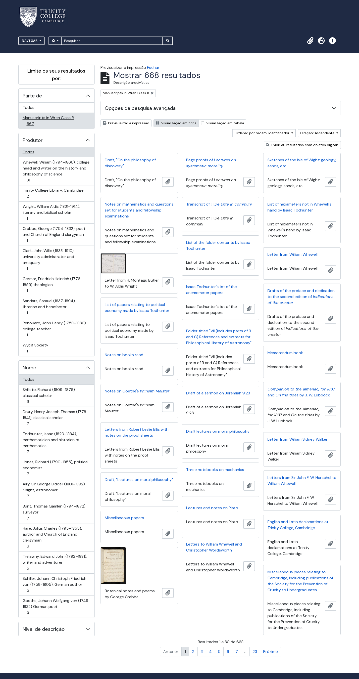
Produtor (33, 140)
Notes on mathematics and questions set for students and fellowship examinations (139, 210)
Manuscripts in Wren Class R (48, 121)
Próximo (270, 651)
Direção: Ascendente (317, 133)
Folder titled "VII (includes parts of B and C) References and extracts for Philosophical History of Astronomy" (219, 336)
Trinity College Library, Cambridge (53, 193)
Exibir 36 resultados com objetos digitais (302, 145)
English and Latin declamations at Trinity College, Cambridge (297, 524)
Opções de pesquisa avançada (140, 108)
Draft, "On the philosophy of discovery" (130, 163)
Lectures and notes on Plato (212, 507)
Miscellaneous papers (124, 517)
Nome (29, 367)
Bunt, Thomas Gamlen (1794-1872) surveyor (54, 512)
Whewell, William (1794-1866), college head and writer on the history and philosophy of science (56, 171)
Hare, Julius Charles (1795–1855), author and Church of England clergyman (52, 537)
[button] (310, 40)
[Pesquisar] (112, 41)
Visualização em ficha (176, 123)
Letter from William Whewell (292, 254)
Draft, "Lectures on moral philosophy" (139, 479)
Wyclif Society (35, 348)
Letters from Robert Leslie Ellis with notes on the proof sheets (136, 432)
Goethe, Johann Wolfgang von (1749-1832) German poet (56, 606)
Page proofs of (211, 163)
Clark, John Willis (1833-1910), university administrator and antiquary (48, 260)
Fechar (153, 67)
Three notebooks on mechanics (215, 469)
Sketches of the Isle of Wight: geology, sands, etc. (301, 163)
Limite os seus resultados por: (56, 75)
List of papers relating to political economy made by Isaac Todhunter (137, 307)
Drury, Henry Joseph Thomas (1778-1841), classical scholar (55, 418)
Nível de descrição (44, 629)
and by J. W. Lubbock (301, 392)
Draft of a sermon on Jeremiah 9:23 (218, 393)
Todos (28, 107)
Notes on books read (124, 354)
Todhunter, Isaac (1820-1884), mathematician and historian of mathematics (50, 443)
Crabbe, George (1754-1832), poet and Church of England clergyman (53, 234)
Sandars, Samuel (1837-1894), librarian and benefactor (49, 307)
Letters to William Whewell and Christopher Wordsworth (214, 547)
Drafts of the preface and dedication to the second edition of (301, 296)
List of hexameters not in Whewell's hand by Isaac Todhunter (299, 207)
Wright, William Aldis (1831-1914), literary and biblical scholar (51, 212)
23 (255, 651)
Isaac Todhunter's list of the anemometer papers (211, 289)
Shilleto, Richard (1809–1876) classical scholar (48, 395)
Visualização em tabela (222, 123)
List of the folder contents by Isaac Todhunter (218, 245)
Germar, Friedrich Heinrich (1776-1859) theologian (52, 285)
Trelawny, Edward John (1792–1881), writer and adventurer (54, 562)
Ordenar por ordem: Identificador (262, 133)
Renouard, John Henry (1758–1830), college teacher (54, 329)
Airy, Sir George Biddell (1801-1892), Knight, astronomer (54, 490)
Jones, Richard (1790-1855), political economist (55, 468)
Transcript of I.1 (219, 204)
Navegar (30, 41)
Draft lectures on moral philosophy (218, 431)
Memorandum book (285, 352)
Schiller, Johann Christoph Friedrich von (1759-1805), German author (54, 584)
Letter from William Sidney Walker (297, 439)
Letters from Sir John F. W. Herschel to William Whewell (301, 480)
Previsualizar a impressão (126, 123)
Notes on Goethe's (137, 391)
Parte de (32, 95)
